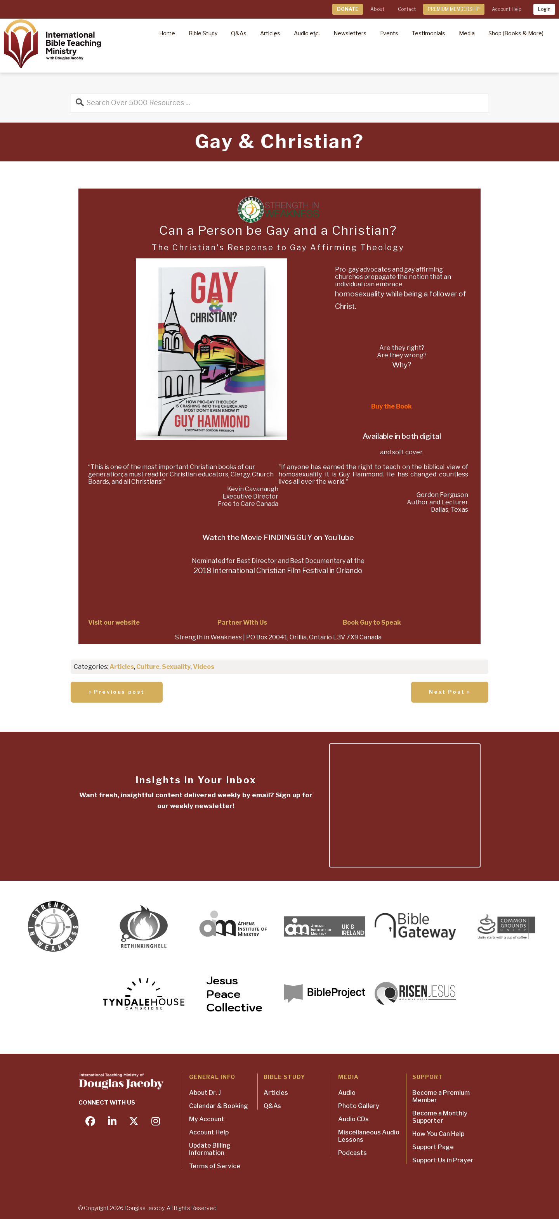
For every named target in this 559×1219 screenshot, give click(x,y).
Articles (121, 666)
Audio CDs (353, 1119)
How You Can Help (438, 1134)
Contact (407, 9)
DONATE (347, 9)
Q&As (272, 1106)
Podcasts (352, 1153)
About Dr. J (205, 1092)
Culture (148, 666)
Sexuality (176, 666)
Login (544, 9)
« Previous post (117, 692)
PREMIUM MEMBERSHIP (454, 9)
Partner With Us (242, 622)
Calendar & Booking (218, 1106)
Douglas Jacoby (144, 1208)
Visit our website (114, 622)
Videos (203, 666)
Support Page (433, 1147)
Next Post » (449, 692)
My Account (206, 1119)
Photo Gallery (358, 1106)
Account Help (506, 9)
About (377, 9)
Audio (347, 1092)
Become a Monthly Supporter (439, 1117)
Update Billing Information (210, 1149)
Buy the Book (391, 406)
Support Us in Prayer (443, 1160)
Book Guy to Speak (372, 622)
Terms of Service (214, 1166)
